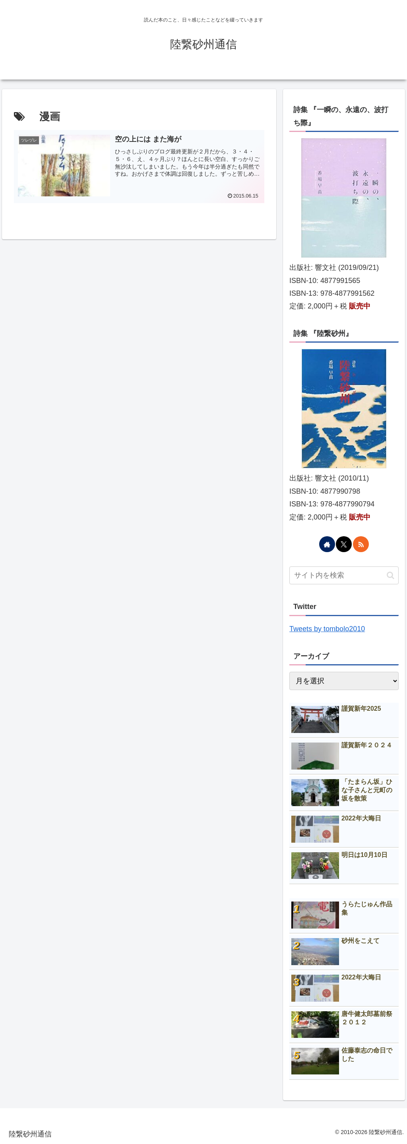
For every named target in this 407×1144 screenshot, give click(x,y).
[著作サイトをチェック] (327, 544)
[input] (343, 575)
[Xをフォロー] (344, 544)
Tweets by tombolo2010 (327, 629)
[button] (390, 575)
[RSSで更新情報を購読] (361, 544)
